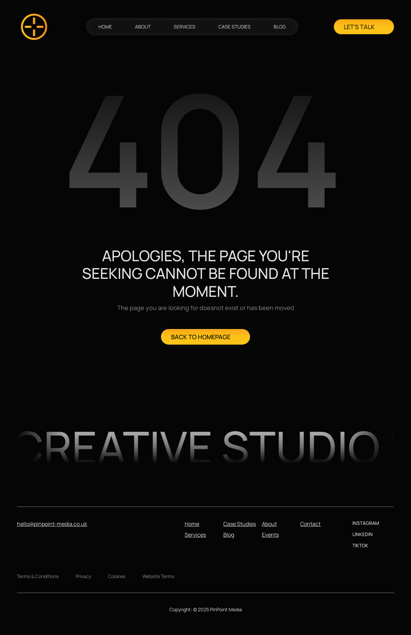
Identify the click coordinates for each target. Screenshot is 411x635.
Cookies (116, 576)
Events (270, 534)
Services (195, 534)
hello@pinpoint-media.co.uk (52, 524)
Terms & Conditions (38, 576)
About (269, 524)
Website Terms (158, 576)
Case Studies (239, 524)
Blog (228, 534)
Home (192, 524)
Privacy (83, 576)
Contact (310, 524)
